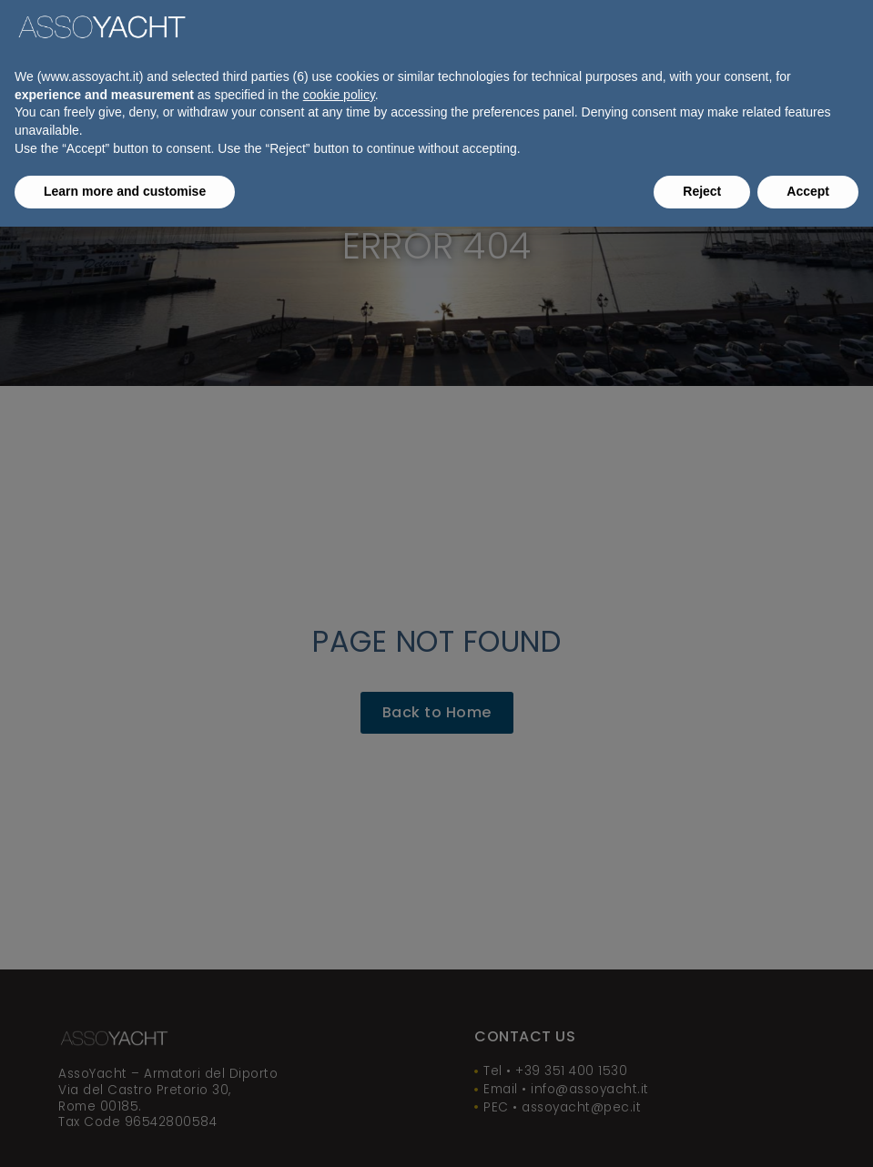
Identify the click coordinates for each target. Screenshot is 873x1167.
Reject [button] (702, 191)
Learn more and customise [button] (125, 191)
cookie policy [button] (339, 94)
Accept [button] (808, 191)
